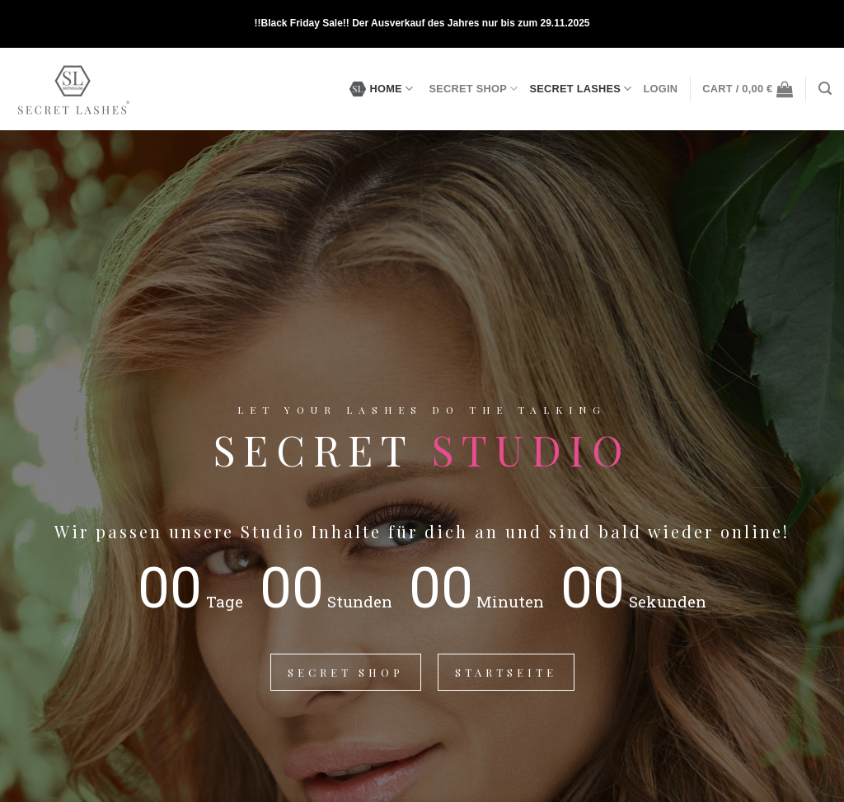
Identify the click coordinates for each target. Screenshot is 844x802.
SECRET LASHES (580, 88)
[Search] (825, 89)
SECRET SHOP (473, 88)
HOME (381, 89)
